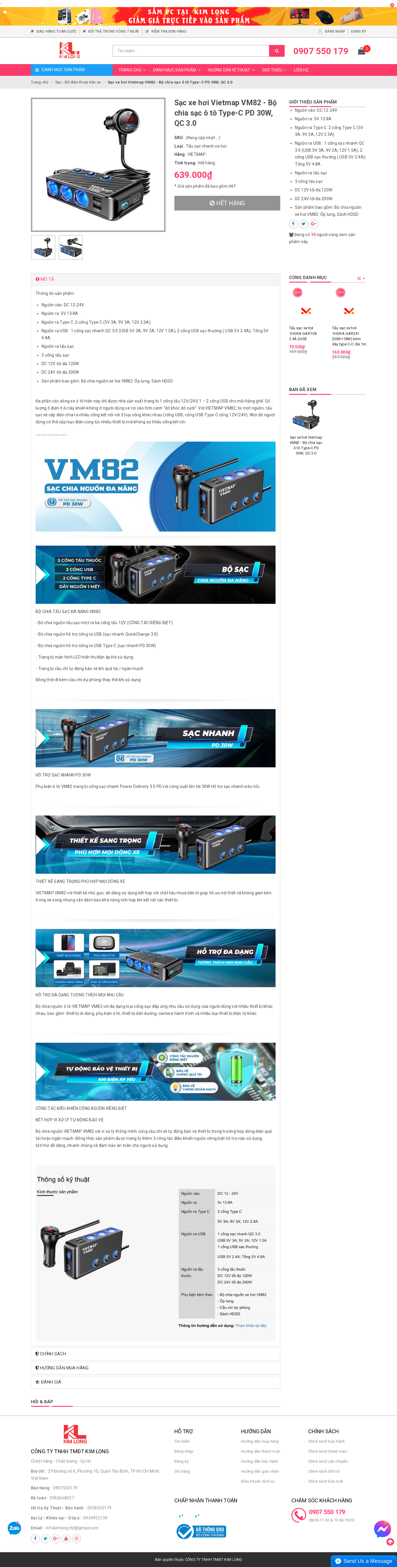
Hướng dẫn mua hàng (260, 1441)
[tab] (155, 279)
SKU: (179, 137)
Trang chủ (133, 70)
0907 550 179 (327, 1512)
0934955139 (95, 1518)
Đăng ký (181, 1461)
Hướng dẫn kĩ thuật (232, 70)
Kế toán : (39, 1498)
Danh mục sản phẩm (177, 70)
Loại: (179, 146)
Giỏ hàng (182, 1471)
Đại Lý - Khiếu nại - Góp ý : (56, 1518)
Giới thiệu (275, 70)
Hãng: (180, 154)
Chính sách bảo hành (326, 1441)
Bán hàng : (41, 1488)
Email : (37, 1528)
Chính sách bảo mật (325, 1481)
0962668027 (62, 1498)
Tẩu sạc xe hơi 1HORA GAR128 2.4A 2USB (303, 333)
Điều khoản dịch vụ (258, 1481)
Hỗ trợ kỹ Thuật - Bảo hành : (58, 1508)
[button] (156, 279)
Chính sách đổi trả (324, 1471)
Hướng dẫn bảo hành (259, 1461)
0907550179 (65, 1488)
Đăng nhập (184, 1451)
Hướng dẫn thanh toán (260, 1451)
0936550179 (99, 1508)
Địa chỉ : (38, 1471)
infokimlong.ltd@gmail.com (72, 1528)
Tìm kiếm (182, 1441)
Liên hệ (301, 70)
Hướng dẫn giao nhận (260, 1471)
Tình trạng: (185, 163)
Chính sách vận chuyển (328, 1461)
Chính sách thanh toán (327, 1451)
